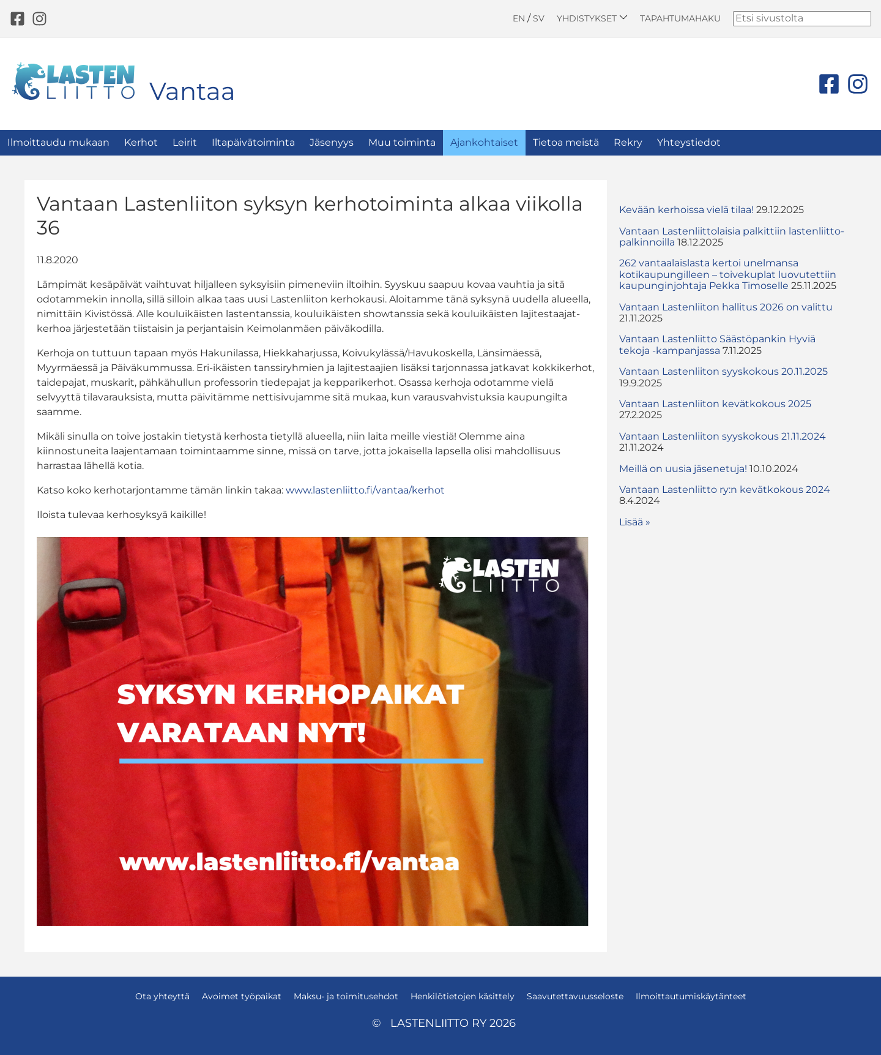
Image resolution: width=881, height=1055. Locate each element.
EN (519, 18)
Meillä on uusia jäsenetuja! (683, 469)
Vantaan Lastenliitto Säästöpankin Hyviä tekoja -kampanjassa (717, 344)
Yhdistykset (592, 18)
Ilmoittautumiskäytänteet (691, 996)
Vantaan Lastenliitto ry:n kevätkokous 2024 (724, 489)
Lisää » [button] (634, 522)
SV (539, 18)
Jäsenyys (332, 142)
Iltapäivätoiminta (253, 142)
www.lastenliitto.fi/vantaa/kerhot (365, 490)
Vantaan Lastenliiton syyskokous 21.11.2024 (722, 436)
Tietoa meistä (566, 142)
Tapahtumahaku (680, 18)
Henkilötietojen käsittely (463, 996)
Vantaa (192, 91)
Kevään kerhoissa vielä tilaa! (686, 210)
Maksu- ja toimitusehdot (346, 996)
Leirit (185, 142)
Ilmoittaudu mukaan (58, 142)
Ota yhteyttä (162, 996)
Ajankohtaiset (484, 142)
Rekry (628, 142)
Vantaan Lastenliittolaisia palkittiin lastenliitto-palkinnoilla (731, 236)
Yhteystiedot (689, 142)
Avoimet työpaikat (241, 996)
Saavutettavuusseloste (575, 996)
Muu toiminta (402, 142)
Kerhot (141, 142)
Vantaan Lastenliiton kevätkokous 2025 (715, 404)
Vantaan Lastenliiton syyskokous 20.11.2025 (723, 371)
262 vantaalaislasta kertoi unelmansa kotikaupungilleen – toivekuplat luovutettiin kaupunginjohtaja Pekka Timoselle (727, 274)
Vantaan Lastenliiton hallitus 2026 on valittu (726, 307)
